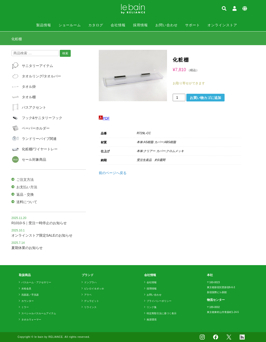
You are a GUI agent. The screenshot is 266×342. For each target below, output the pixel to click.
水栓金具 (26, 288)
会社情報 (118, 25)
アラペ (88, 294)
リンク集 (152, 307)
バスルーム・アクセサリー (36, 282)
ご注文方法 (25, 180)
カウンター (27, 301)
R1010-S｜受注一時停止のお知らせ (39, 223)
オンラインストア (222, 25)
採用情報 (140, 25)
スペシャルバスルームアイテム (38, 313)
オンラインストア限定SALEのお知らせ (41, 235)
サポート (192, 25)
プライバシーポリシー (159, 301)
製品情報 (43, 25)
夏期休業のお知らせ (27, 248)
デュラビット (91, 301)
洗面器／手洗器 (30, 294)
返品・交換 (25, 194)
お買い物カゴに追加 (205, 98)
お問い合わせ (166, 25)
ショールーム (70, 25)
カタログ (95, 25)
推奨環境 (152, 319)
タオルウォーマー (31, 319)
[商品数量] (179, 97)
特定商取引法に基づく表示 (161, 313)
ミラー (25, 307)
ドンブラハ (90, 282)
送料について (26, 202)
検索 (65, 53)
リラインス (90, 307)
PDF (104, 118)
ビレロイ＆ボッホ (94, 288)
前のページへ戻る (113, 173)
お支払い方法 (26, 187)
